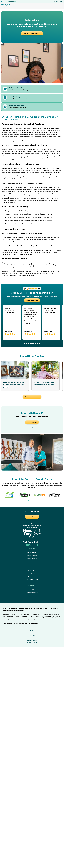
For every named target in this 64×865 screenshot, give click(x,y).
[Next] (35, 500)
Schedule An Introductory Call (32, 33)
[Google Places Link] (26, 512)
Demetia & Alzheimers (32, 561)
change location (12, 1)
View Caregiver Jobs (32, 427)
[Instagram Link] (38, 512)
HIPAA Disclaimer (32, 635)
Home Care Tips (32, 573)
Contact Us (32, 598)
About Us (32, 589)
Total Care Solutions (32, 555)
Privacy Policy (32, 638)
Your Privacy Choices (32, 640)
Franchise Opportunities (32, 592)
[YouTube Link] (32, 512)
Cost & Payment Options (32, 579)
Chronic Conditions (32, 558)
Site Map (32, 630)
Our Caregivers (32, 571)
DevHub (35, 642)
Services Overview (32, 552)
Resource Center (32, 576)
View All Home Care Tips (32, 397)
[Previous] (29, 500)
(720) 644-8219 (58, 1)
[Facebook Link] (29, 512)
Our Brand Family (32, 595)
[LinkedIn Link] (35, 512)
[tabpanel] (9, 495)
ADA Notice (32, 633)
